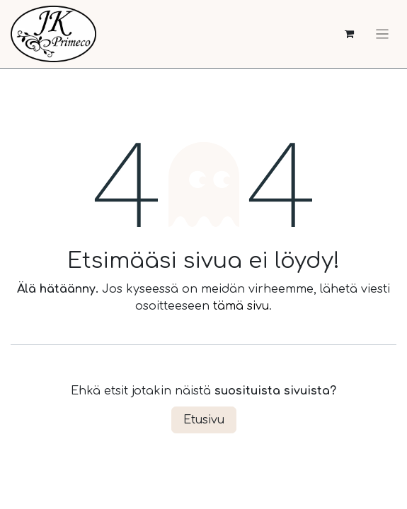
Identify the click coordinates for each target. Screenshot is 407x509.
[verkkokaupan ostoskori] (349, 34)
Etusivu (203, 420)
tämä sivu (241, 306)
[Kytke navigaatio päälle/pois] (382, 34)
